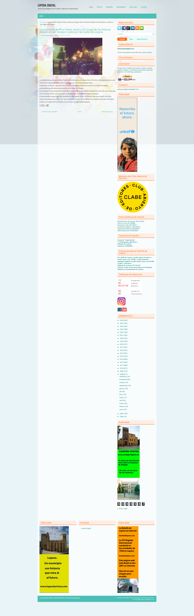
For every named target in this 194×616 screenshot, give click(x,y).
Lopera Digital (86, 528)
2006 (122, 416)
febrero (122, 406)
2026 (122, 320)
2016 (122, 350)
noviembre (123, 379)
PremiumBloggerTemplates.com (144, 599)
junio (121, 394)
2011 (122, 365)
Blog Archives (142, 39)
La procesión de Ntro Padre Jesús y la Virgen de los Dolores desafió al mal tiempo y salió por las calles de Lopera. (75, 30)
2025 (122, 323)
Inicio (91, 7)
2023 (122, 329)
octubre (122, 382)
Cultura (144, 7)
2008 (122, 374)
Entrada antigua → (108, 112)
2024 (122, 326)
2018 (122, 344)
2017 (122, 347)
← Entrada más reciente (48, 112)
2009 (122, 371)
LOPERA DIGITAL (47, 5)
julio (121, 391)
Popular (122, 39)
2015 (122, 353)
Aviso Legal (123, 509)
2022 (122, 332)
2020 (122, 338)
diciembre (123, 376)
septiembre (123, 385)
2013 (122, 359)
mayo (121, 397)
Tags (131, 39)
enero (121, 409)
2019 (122, 341)
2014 (122, 356)
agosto (122, 388)
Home (42, 22)
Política (99, 7)
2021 (122, 335)
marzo (121, 403)
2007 (122, 413)
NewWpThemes (129, 598)
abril (121, 400)
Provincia (109, 7)
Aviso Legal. (133, 7)
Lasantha (151, 598)
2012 (122, 362)
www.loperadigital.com (49, 35)
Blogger (77, 598)
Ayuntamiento (121, 7)
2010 (122, 368)
